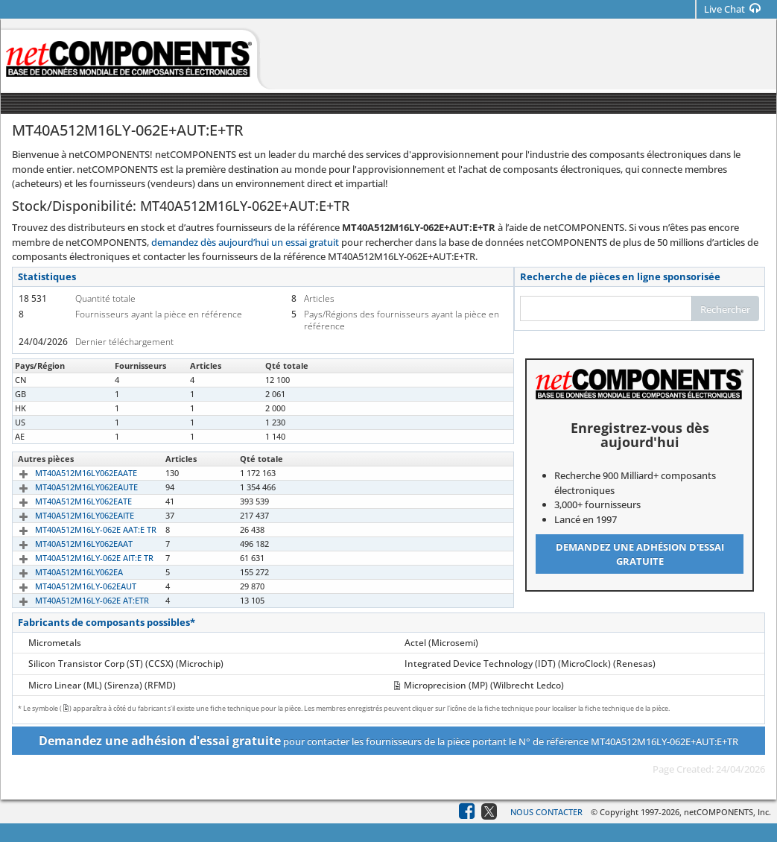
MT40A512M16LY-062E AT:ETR (75, 600)
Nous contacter (546, 811)
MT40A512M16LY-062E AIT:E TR (77, 557)
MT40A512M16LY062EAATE (69, 472)
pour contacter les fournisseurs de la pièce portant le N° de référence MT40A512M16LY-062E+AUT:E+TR (388, 740)
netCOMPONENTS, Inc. (727, 811)
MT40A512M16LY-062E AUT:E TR (79, 379)
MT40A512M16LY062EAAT (66, 543)
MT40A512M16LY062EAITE (67, 515)
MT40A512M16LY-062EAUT (68, 586)
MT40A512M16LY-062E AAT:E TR (78, 529)
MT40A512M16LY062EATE (66, 501)
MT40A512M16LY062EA (62, 571)
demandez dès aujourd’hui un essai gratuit (245, 242)
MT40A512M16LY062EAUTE (69, 487)
